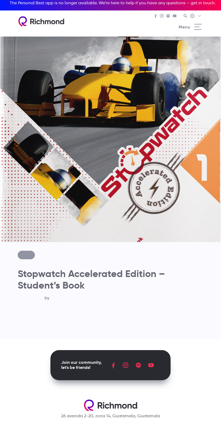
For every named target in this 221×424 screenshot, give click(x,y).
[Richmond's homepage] (41, 21)
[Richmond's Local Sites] (196, 16)
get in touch (203, 2)
